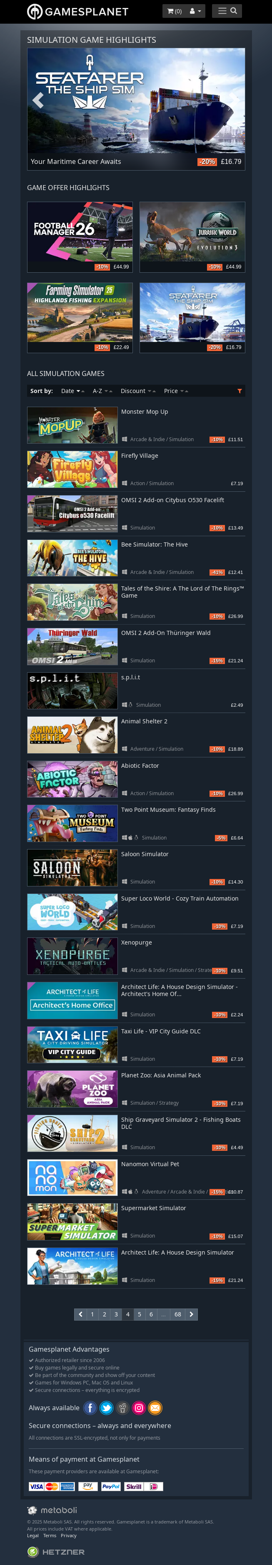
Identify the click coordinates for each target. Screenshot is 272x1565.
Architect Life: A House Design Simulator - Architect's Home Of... (179, 990)
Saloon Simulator (145, 854)
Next (234, 100)
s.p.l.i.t (130, 677)
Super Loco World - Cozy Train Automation (180, 898)
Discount (138, 391)
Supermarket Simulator (153, 1208)
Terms (49, 1535)
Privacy (69, 1535)
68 (178, 1314)
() (174, 11)
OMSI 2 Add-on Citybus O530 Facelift (172, 500)
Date (73, 391)
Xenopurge (136, 942)
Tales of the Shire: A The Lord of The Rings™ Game (182, 591)
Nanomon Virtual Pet (150, 1164)
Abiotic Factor (140, 765)
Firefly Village (139, 455)
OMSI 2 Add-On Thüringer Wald (166, 633)
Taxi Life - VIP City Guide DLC (161, 1031)
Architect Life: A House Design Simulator (177, 1252)
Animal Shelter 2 (144, 721)
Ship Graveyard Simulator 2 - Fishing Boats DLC (181, 1123)
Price (176, 391)
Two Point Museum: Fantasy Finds (168, 809)
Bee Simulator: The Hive (154, 544)
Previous (38, 100)
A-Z (102, 391)
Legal (33, 1535)
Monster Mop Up (144, 411)
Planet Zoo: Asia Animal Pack (161, 1075)
